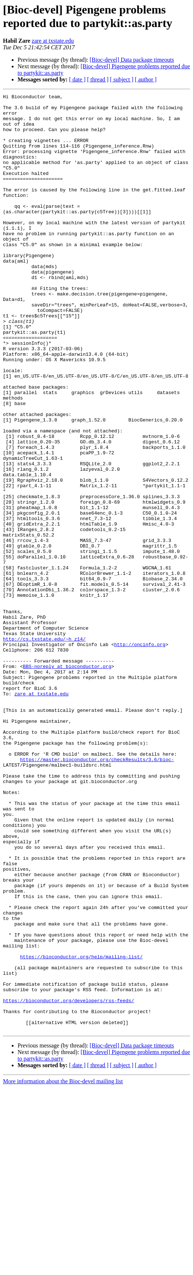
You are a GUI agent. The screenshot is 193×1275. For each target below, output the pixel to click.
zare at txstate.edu (53, 41)
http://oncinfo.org (139, 755)
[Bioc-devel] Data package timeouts (132, 60)
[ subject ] (121, 79)
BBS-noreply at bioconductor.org (67, 781)
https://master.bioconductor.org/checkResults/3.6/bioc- (97, 893)
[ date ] (77, 79)
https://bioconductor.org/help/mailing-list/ (81, 1129)
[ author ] (146, 79)
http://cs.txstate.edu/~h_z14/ (44, 748)
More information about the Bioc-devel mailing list (63, 1269)
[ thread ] (98, 79)
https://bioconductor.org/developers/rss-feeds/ (68, 1182)
